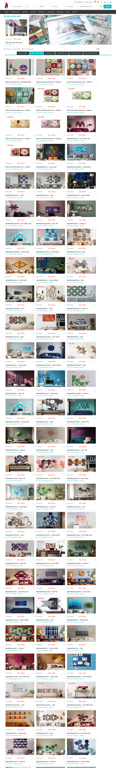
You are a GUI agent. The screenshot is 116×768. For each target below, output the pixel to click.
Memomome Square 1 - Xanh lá (96, 316)
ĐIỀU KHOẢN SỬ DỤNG (46, 745)
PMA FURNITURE (11, 691)
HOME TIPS (79, 2)
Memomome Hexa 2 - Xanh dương (70, 173)
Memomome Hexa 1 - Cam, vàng (16, 401)
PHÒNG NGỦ (49, 53)
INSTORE (35, 691)
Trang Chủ (8, 49)
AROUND (33, 12)
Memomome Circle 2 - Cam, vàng (17, 660)
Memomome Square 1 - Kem (95, 545)
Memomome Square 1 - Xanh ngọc (71, 203)
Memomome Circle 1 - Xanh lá (69, 660)
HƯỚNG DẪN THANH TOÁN (47, 751)
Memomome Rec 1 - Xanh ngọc (96, 488)
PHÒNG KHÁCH (23, 53)
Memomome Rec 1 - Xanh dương (43, 517)
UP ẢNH (107, 6)
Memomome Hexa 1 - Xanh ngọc (70, 316)
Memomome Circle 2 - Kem (14, 231)
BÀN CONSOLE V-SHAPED (40, 688)
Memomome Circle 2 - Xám (14, 173)
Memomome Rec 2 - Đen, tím (41, 316)
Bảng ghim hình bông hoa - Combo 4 (18, 113)
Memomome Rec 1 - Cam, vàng (42, 573)
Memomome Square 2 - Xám (15, 260)
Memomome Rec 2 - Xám (40, 288)
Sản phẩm (60, 12)
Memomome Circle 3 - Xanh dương (17, 632)
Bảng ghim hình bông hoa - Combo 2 (44, 113)
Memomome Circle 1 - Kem (14, 430)
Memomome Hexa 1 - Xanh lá (42, 603)
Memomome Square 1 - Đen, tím (16, 203)
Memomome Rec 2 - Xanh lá (41, 203)
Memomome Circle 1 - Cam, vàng (97, 660)
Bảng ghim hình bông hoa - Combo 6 (98, 83)
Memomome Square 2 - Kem (15, 316)
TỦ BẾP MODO (10, 717)
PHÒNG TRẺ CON (62, 53)
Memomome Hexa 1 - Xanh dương (70, 603)
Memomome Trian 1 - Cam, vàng (16, 545)
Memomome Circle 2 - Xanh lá (69, 632)
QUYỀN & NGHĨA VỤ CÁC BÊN (48, 748)
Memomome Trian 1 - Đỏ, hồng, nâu (98, 517)
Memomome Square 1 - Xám (68, 545)
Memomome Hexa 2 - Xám (40, 173)
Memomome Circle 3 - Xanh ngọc (97, 603)
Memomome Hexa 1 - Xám (40, 345)
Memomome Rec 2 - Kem (40, 260)
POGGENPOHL (63, 691)
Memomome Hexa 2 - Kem (67, 573)
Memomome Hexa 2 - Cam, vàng (42, 231)
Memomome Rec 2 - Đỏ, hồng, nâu (17, 142)
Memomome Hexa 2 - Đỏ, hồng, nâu (98, 573)
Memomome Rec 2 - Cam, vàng (69, 142)
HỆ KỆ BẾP (62, 688)
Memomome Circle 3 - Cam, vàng (17, 460)
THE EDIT (25, 12)
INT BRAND (41, 12)
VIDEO (67, 12)
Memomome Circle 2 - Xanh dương (98, 632)
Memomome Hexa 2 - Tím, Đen (15, 603)
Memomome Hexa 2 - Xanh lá (69, 401)
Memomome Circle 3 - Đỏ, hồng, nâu (70, 431)
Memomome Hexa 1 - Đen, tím (68, 373)
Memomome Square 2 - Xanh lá (43, 460)
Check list (88, 2)
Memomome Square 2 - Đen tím (96, 460)
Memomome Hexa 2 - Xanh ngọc (43, 401)
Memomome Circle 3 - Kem (95, 260)
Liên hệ (74, 12)
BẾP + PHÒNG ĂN (27, 49)
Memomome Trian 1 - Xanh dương (43, 488)
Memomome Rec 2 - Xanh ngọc (69, 288)
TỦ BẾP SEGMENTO (92, 688)
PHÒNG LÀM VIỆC (76, 53)
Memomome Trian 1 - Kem (14, 373)
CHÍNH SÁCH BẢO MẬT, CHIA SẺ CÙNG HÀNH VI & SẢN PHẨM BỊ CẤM (75, 746)
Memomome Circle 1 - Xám (95, 401)
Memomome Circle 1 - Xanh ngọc (43, 660)
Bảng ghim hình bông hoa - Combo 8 (71, 83)
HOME (7, 12)
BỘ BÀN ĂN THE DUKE (13, 688)
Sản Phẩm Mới (13, 16)
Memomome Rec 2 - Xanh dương (70, 231)
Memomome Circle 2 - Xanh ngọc (97, 203)
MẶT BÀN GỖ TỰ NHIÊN (39, 717)
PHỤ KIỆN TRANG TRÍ (91, 53)
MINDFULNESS (15, 12)
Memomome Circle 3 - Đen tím (96, 430)
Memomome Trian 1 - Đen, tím (42, 373)
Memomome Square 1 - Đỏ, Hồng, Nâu (17, 574)
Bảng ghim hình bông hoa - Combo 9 (44, 83)
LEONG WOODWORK (38, 719)
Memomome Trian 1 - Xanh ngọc (70, 345)
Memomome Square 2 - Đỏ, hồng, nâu (97, 174)
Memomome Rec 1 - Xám (67, 517)
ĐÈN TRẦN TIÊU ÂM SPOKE (13, 42)
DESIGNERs (50, 12)
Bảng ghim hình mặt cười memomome (14, 83)
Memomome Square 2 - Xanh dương (98, 288)
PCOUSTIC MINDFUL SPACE (14, 86)
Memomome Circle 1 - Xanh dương (44, 430)
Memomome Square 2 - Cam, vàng (17, 488)
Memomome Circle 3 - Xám (41, 632)
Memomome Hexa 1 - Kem (94, 231)
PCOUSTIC (8, 45)
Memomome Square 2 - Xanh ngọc (97, 142)
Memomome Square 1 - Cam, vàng (17, 288)
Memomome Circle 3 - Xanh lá (69, 260)
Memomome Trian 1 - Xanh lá (96, 345)
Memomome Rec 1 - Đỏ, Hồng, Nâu (70, 460)
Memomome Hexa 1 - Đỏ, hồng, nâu (98, 373)
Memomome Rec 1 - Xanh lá (15, 517)
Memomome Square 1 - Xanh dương (44, 545)
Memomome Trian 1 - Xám (67, 488)
